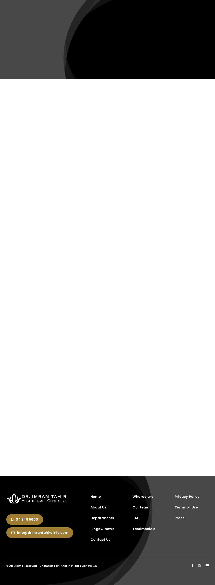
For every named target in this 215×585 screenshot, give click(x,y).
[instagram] (199, 565)
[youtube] (207, 565)
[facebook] (192, 565)
